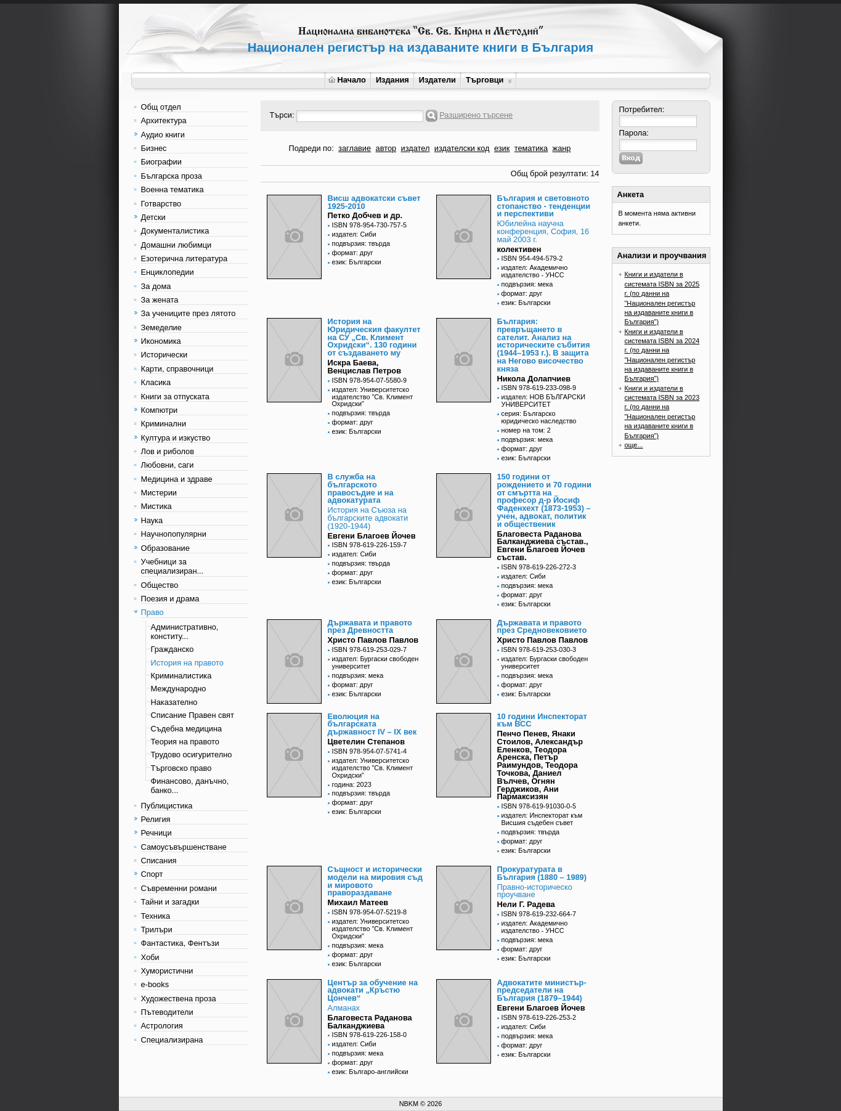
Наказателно (174, 702)
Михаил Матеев (358, 902)
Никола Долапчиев (534, 378)
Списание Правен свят (192, 715)
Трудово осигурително (191, 754)
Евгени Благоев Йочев (372, 535)
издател (415, 148)
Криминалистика (181, 675)
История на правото (187, 662)
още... (634, 445)
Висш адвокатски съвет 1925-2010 (374, 202)
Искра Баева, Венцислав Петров (365, 366)
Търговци (489, 79)
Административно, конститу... (185, 631)
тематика (531, 148)
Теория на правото (185, 741)
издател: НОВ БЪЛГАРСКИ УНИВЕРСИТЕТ (544, 400)
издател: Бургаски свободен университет (375, 662)
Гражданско (172, 649)
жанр (562, 148)
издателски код (462, 148)
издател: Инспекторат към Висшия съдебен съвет (542, 819)
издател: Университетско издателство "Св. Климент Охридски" (372, 397)
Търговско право (181, 768)
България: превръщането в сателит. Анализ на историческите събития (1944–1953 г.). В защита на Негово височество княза (543, 345)
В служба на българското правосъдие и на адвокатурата (361, 488)
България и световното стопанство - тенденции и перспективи (544, 206)
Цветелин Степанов (366, 741)
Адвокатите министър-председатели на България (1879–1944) (542, 990)
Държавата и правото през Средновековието (542, 626)
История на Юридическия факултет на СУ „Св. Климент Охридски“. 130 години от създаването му (374, 337)
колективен (519, 249)
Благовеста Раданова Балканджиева (370, 1021)
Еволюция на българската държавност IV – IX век (372, 724)
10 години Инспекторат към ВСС (542, 720)
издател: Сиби (354, 234)
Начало (347, 79)
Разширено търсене (476, 115)
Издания (392, 79)
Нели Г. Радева (526, 904)
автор (386, 148)
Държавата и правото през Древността (370, 626)
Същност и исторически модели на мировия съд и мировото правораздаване (375, 881)
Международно (178, 688)
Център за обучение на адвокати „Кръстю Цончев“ (373, 990)
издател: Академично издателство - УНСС (535, 271)
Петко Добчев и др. (365, 215)
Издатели (437, 79)
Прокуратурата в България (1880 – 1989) (542, 873)
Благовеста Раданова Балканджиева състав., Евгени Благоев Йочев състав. (542, 545)
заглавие (354, 148)
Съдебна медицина (186, 728)
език (502, 148)
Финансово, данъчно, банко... (190, 785)
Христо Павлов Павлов (373, 640)
